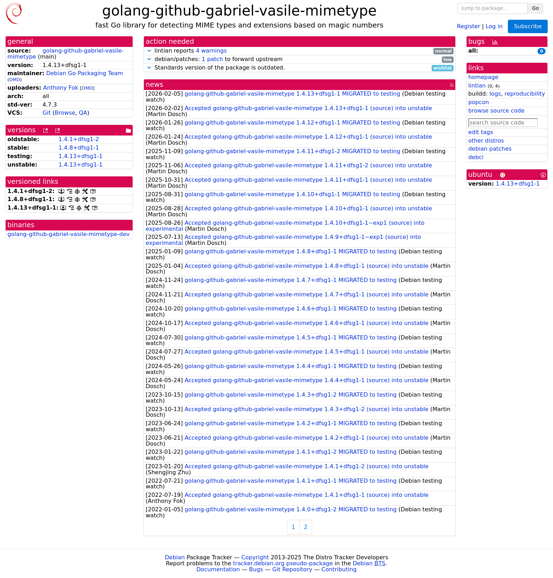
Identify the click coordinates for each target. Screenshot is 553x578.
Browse (65, 112)
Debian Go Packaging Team (84, 73)
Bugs (256, 569)
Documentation (218, 569)
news (154, 84)
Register (468, 26)
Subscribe (528, 26)
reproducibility (525, 93)
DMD (14, 79)
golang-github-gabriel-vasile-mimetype (65, 53)
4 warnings (211, 50)
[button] (149, 50)
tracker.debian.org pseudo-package (283, 563)
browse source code (496, 110)
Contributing (339, 569)
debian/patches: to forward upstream (300, 59)
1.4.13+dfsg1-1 (81, 156)
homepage (483, 77)
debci (476, 157)
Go (535, 8)
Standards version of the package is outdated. (300, 68)
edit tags (480, 132)
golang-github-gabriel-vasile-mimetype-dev (68, 234)
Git (47, 112)
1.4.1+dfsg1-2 (79, 139)
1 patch (212, 59)
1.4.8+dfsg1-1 (79, 147)
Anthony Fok (60, 87)
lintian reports (300, 51)
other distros (486, 140)
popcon (478, 102)
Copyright (255, 557)
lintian (477, 85)
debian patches (490, 148)
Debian (175, 557)
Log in (494, 26)
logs (495, 93)
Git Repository (292, 569)
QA (83, 112)
